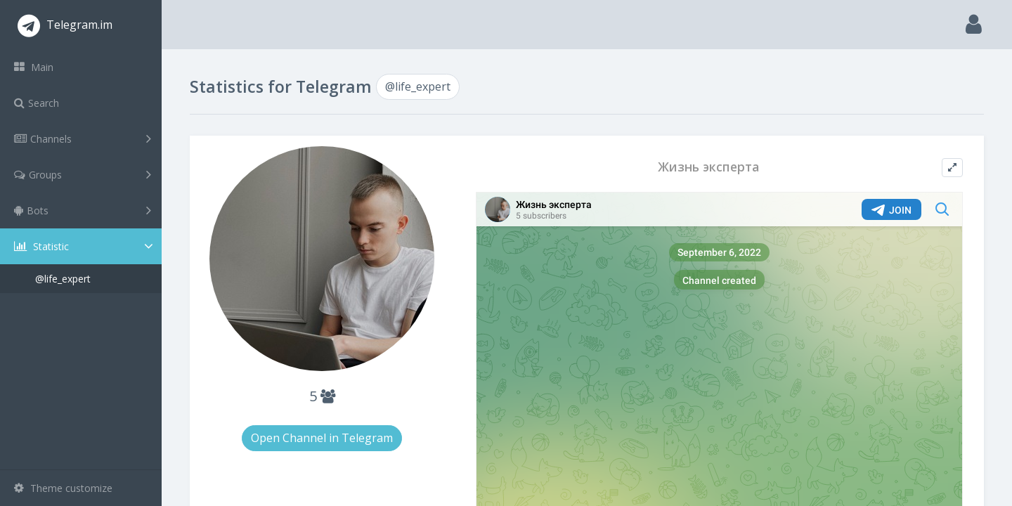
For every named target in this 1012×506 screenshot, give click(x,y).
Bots (82, 210)
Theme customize (63, 488)
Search (36, 103)
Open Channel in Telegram (322, 438)
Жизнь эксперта (708, 167)
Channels (82, 138)
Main (33, 67)
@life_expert (63, 278)
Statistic (85, 246)
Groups (82, 174)
